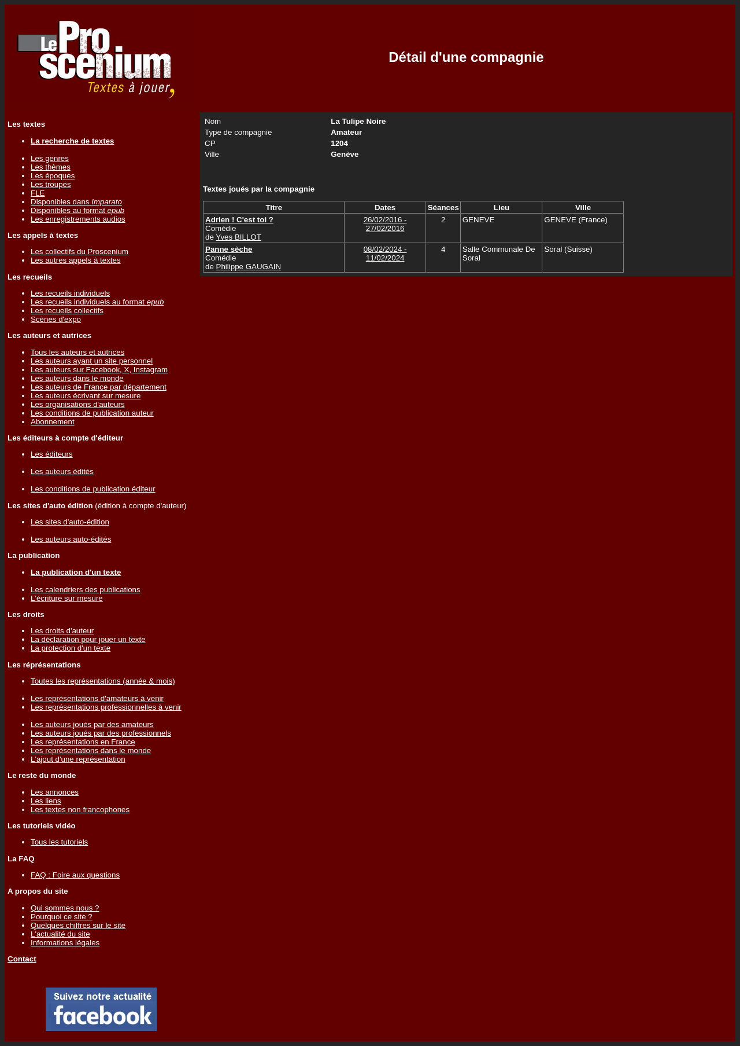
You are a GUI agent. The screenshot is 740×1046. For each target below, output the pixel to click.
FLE (38, 193)
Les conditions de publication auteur (92, 413)
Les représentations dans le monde (91, 750)
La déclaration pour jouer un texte (88, 639)
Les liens (46, 801)
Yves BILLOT (238, 237)
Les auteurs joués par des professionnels (101, 733)
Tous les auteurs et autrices (77, 352)
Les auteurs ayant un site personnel (92, 361)
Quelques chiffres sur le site (78, 925)
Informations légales (65, 942)
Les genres (50, 158)
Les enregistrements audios (78, 219)
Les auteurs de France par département (98, 387)
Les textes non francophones (80, 809)
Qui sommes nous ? (65, 908)
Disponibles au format (77, 210)
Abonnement (53, 421)
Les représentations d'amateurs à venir (97, 698)
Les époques (53, 175)
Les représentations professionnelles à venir (106, 707)
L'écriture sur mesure (67, 598)
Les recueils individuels (70, 293)
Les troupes (51, 184)
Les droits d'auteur (62, 630)
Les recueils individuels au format (97, 302)
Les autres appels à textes (76, 260)
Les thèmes (51, 167)
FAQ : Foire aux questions (75, 875)
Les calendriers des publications (85, 589)
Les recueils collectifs (67, 310)
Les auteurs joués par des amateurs (92, 724)
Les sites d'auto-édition (70, 522)
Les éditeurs (52, 454)
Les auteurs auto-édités (71, 539)
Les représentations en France (83, 741)
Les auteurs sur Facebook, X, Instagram (99, 369)
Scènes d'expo (56, 319)
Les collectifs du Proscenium (79, 251)
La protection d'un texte (70, 648)
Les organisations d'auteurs (78, 404)
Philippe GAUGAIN (249, 266)
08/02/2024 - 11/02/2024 (385, 253)
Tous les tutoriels (59, 842)
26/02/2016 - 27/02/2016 (385, 224)
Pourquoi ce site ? (61, 916)
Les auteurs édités (62, 471)
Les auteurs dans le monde (77, 378)
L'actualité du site (60, 934)
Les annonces (55, 792)
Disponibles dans (76, 201)
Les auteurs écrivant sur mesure (85, 395)
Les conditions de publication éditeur (93, 489)
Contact (22, 959)
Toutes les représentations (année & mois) (103, 681)
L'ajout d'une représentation (78, 759)
